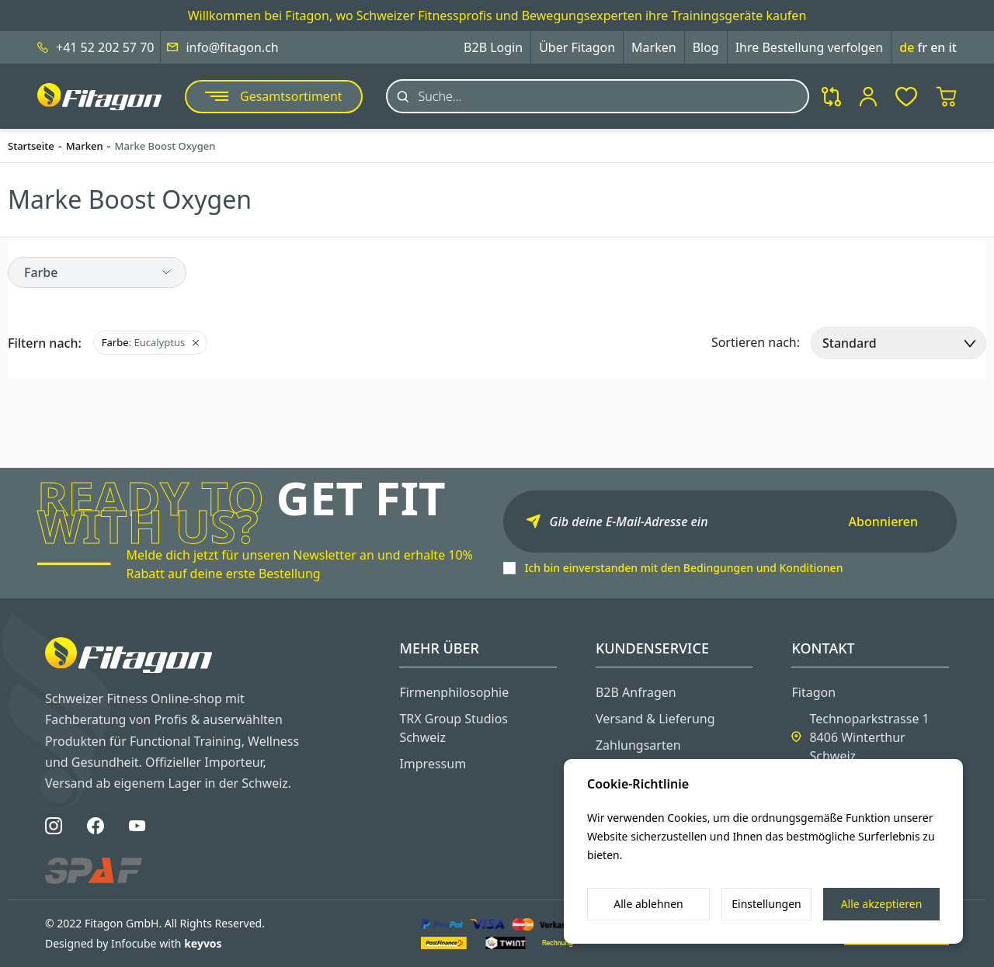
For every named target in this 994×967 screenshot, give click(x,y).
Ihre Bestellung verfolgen (809, 47)
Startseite (31, 146)
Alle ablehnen (648, 903)
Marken (653, 47)
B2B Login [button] (493, 47)
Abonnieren (883, 521)
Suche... (440, 96)
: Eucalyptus (150, 342)
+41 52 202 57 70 (105, 47)
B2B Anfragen (636, 692)
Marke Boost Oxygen (165, 146)
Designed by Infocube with (133, 943)
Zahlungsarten (638, 745)
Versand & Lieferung (655, 718)
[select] (898, 343)
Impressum (432, 763)
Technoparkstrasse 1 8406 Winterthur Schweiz (869, 737)
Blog (706, 47)
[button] (97, 272)
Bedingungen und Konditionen (763, 567)
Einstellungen (766, 903)
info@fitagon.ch (232, 47)
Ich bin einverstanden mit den (684, 567)
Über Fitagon (577, 47)
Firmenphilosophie (454, 692)
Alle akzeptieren (882, 903)
